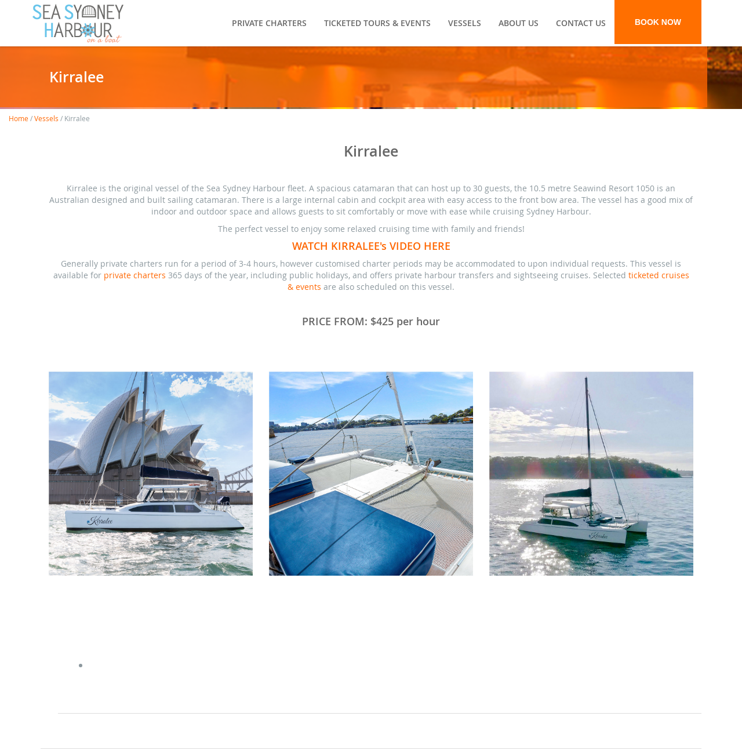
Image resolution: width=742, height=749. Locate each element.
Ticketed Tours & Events (377, 22)
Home (18, 118)
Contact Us (581, 22)
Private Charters (269, 22)
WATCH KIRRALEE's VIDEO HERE (371, 246)
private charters (135, 275)
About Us (519, 22)
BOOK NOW (658, 22)
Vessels (464, 22)
